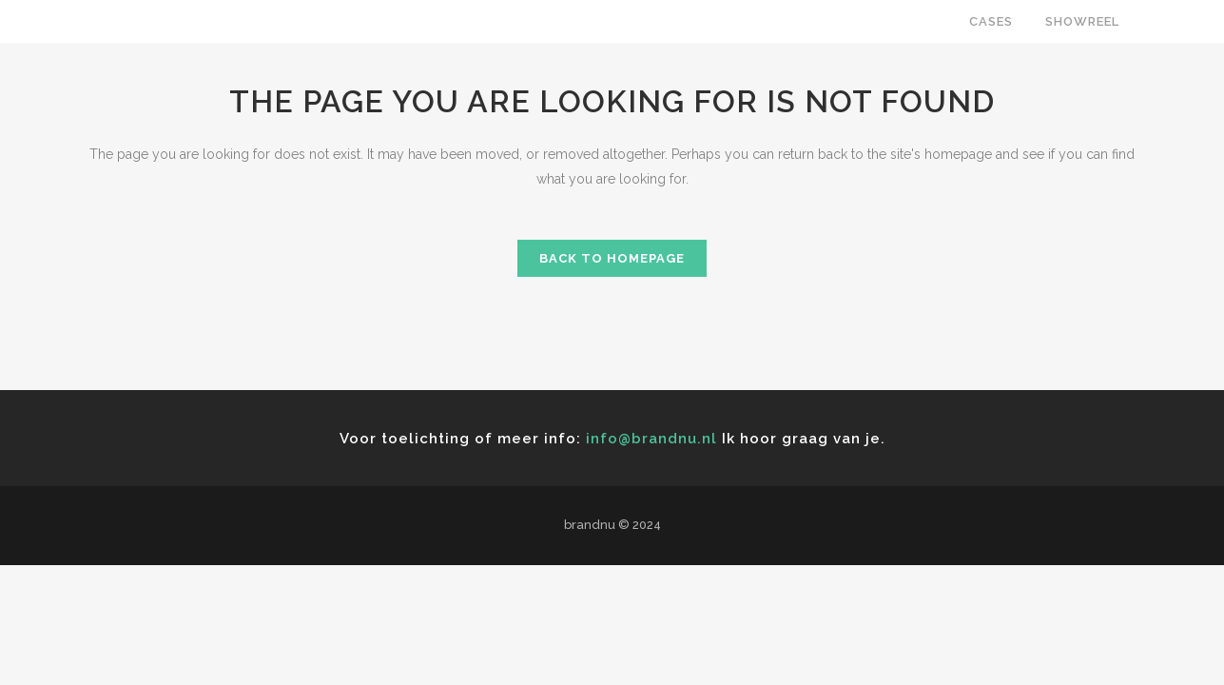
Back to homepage (612, 258)
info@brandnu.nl (651, 438)
